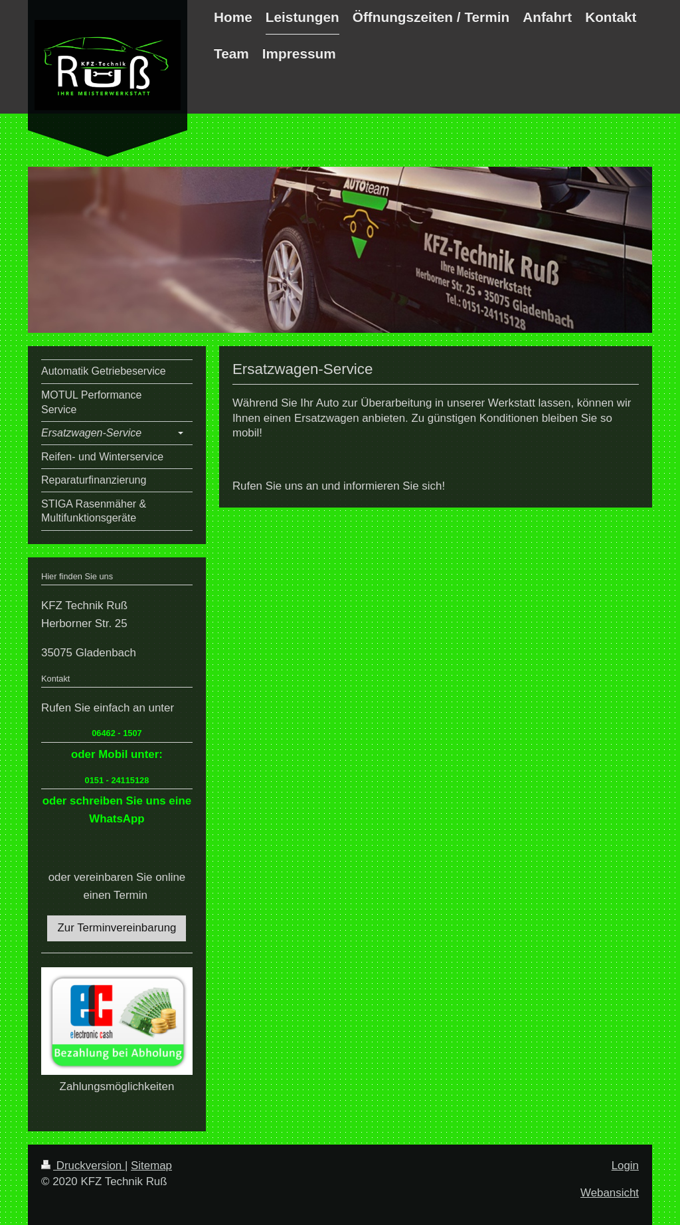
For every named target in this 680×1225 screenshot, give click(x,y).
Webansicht (609, 1192)
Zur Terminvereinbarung (116, 927)
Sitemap (151, 1165)
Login (625, 1165)
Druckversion (83, 1165)
